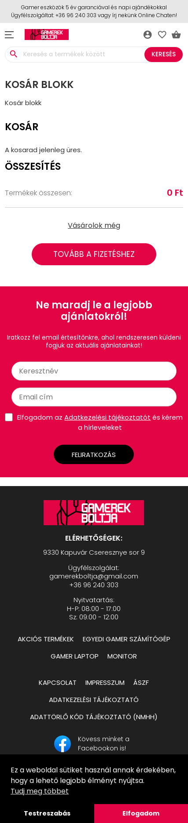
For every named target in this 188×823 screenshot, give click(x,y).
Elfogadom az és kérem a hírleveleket (100, 422)
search (13, 54)
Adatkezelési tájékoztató (94, 699)
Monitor (122, 656)
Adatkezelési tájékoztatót (107, 417)
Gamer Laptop (75, 656)
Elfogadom (140, 813)
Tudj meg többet (40, 791)
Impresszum (105, 682)
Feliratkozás (94, 454)
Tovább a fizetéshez (94, 254)
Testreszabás (47, 813)
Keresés (163, 54)
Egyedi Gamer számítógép (126, 639)
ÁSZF (141, 682)
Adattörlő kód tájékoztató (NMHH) (94, 716)
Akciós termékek (46, 639)
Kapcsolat (58, 682)
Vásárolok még (94, 225)
